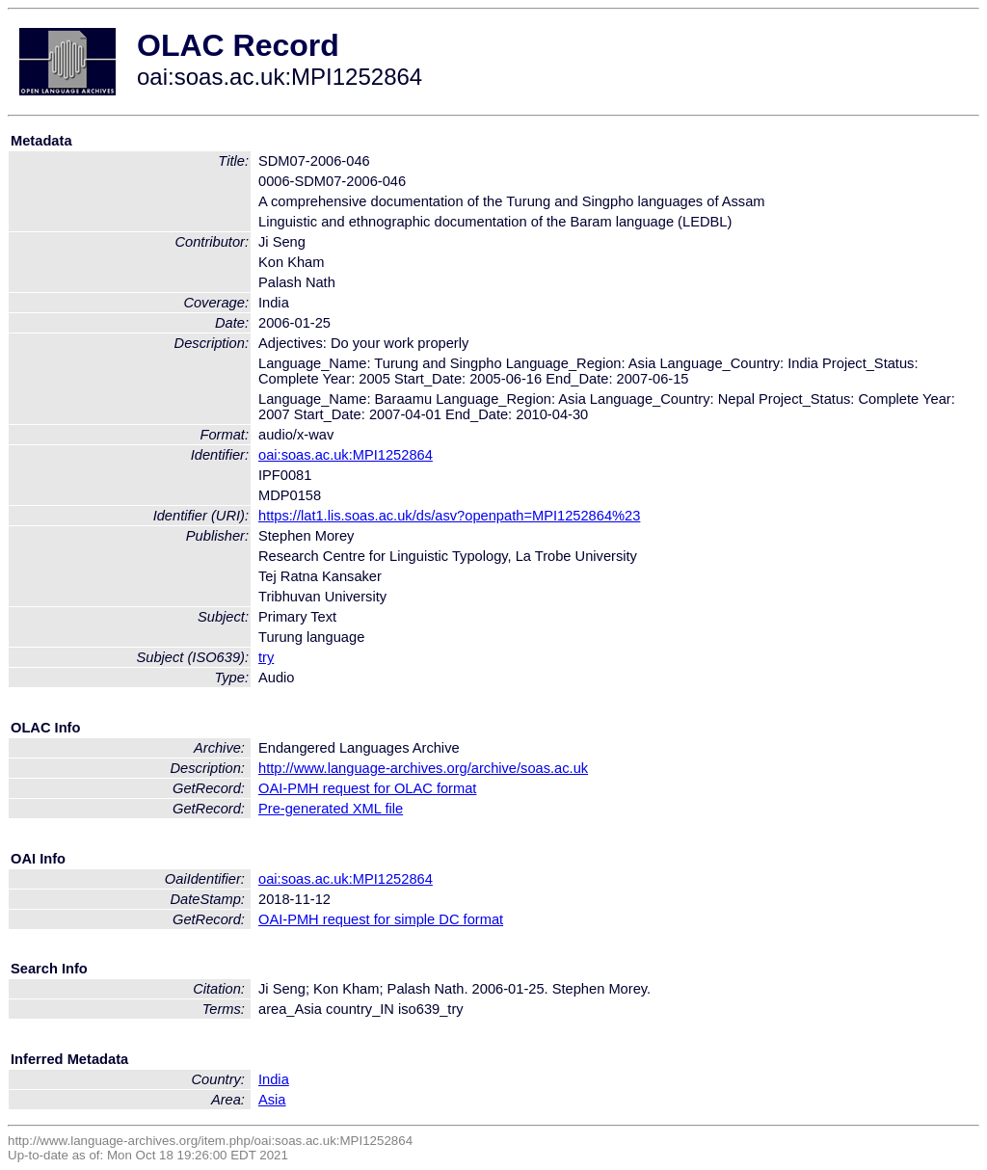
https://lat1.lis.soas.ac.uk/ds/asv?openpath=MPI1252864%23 (449, 515)
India (273, 1079)
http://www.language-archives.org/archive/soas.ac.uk (423, 768)
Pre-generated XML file (330, 808)
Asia (272, 1099)
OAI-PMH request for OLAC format (367, 788)
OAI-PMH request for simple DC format (380, 919)
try (266, 657)
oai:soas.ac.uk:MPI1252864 (345, 455)
